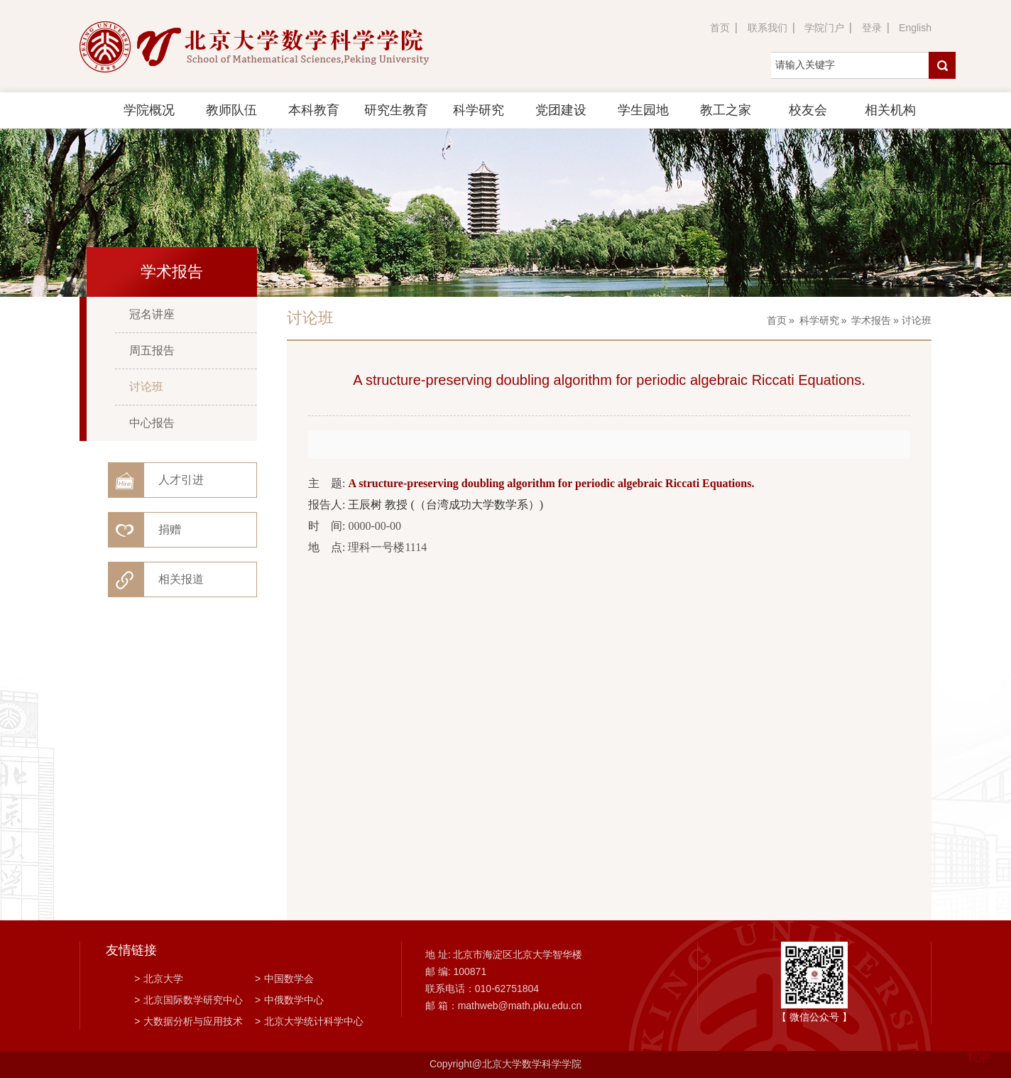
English (915, 27)
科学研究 (478, 110)
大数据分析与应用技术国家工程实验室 (188, 1023)
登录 (872, 27)
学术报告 (871, 320)
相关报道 (181, 579)
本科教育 (313, 110)
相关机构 (890, 110)
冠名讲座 (152, 314)
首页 (720, 27)
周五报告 (152, 350)
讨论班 (146, 387)
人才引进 (181, 480)
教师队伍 (231, 110)
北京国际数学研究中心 (188, 1000)
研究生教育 (396, 110)
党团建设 (560, 110)
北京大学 (158, 978)
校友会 (808, 110)
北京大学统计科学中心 (309, 1021)
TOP (978, 1050)
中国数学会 (284, 978)
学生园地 (643, 110)
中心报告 (152, 423)
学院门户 (824, 27)
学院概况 (149, 110)
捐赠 (169, 529)
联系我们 (767, 27)
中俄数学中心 (289, 1000)
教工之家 (725, 110)
